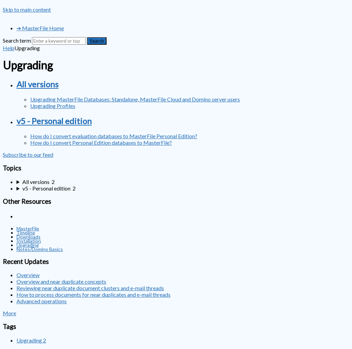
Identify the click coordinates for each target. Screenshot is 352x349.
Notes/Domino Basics (39, 249)
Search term (17, 40)
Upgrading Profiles (52, 105)
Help (8, 48)
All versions (37, 84)
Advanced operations (41, 301)
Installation (28, 241)
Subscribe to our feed (28, 154)
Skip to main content (27, 9)
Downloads (28, 237)
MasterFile (27, 228)
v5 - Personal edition (54, 121)
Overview (28, 275)
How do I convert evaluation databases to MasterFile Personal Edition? (113, 136)
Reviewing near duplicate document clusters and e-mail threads (90, 288)
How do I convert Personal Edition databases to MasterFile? (101, 142)
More (9, 313)
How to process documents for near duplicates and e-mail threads (93, 294)
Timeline (25, 233)
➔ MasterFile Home (40, 28)
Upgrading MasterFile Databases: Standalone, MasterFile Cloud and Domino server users (135, 99)
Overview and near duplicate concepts (61, 281)
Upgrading (27, 245)
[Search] (59, 41)
